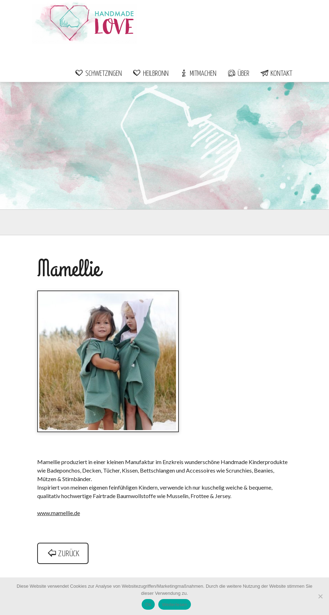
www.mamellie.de (58, 512)
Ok (148, 604)
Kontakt (276, 73)
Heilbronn (150, 73)
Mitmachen (197, 73)
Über (238, 73)
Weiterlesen (174, 604)
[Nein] (320, 596)
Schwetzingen (98, 73)
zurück (63, 554)
